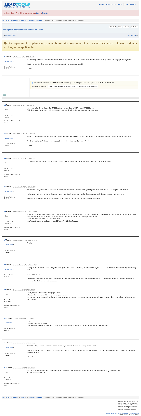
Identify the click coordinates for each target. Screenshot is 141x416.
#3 (5, 133)
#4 (5, 158)
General (23, 20)
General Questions (35, 20)
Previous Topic (10, 35)
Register (133, 4)
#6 (5, 211)
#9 (5, 290)
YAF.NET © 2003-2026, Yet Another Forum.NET (128, 413)
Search (120, 4)
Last (126, 26)
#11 (5, 343)
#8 (5, 265)
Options (113, 26)
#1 (5, 57)
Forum (101, 4)
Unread (134, 26)
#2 (5, 105)
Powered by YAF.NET (111, 413)
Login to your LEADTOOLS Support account (62, 86)
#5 (5, 187)
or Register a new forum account (86, 86)
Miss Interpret (9, 61)
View (119, 26)
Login (126, 4)
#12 (5, 368)
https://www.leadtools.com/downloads (102, 83)
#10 (5, 318)
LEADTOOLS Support (10, 20)
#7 (5, 240)
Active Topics (111, 4)
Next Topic (132, 35)
